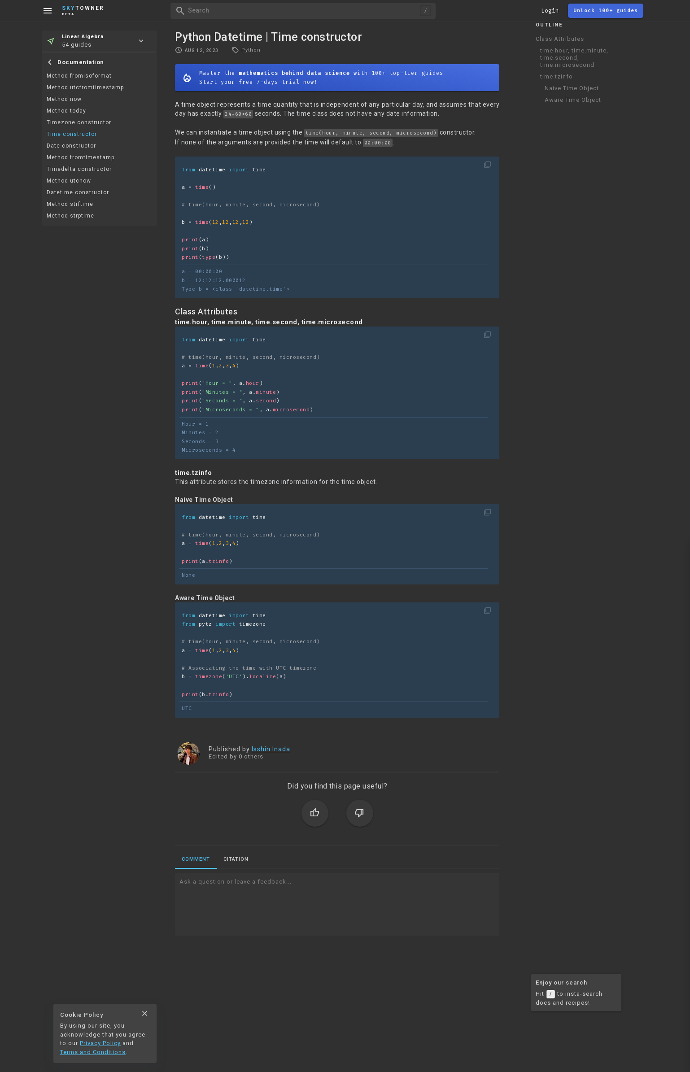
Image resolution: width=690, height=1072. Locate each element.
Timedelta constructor (79, 169)
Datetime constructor (78, 192)
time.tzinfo (556, 76)
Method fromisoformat (79, 76)
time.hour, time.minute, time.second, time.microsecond (574, 57)
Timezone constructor (79, 122)
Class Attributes (560, 38)
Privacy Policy (100, 1043)
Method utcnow (69, 181)
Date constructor (71, 146)
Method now (64, 99)
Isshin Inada (271, 749)
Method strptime (70, 216)
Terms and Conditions (93, 1052)
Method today (66, 111)
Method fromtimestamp (80, 157)
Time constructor (72, 134)
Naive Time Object (572, 88)
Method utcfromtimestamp (85, 87)
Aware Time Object (573, 99)
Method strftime (70, 204)
